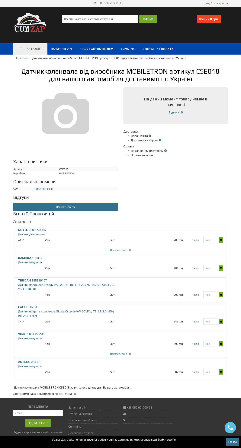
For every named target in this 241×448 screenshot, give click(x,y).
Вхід (207, 3)
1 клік (195, 239)
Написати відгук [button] (65, 206)
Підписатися (38, 423)
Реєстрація (220, 3)
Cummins (128, 48)
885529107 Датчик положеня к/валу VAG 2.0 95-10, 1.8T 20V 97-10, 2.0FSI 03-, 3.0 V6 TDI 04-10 (66, 285)
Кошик (209, 19)
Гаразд (232, 441)
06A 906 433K (44, 188)
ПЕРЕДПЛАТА (38, 406)
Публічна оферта (80, 414)
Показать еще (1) (120, 249)
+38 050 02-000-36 (108, 3)
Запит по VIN (61, 48)
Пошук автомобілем (96, 48)
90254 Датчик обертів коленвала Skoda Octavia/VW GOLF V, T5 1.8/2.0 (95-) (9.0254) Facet (66, 311)
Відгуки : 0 (176, 112)
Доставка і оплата (157, 48)
